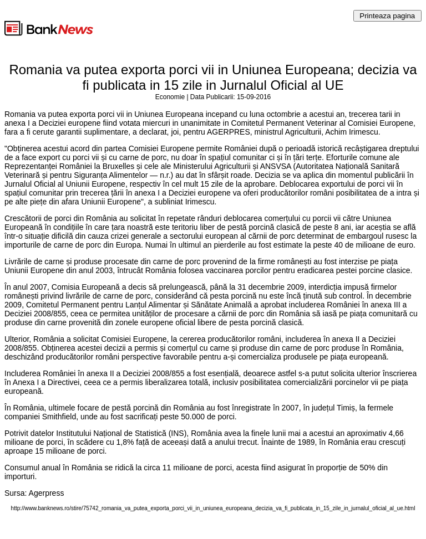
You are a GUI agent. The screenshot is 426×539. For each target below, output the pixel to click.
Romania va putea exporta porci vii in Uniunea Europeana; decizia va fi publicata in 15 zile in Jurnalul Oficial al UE (213, 77)
